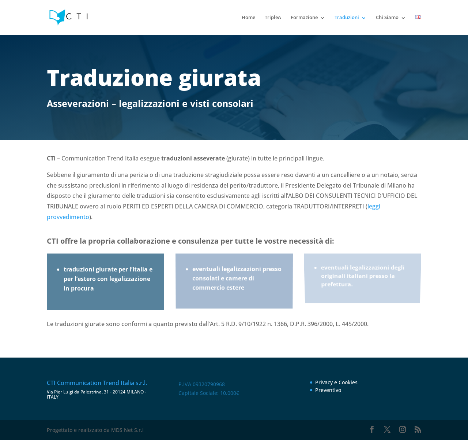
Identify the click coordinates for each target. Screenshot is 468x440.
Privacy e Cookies (336, 382)
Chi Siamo (387, 17)
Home (248, 17)
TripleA (273, 17)
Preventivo (328, 390)
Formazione (304, 17)
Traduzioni (347, 17)
